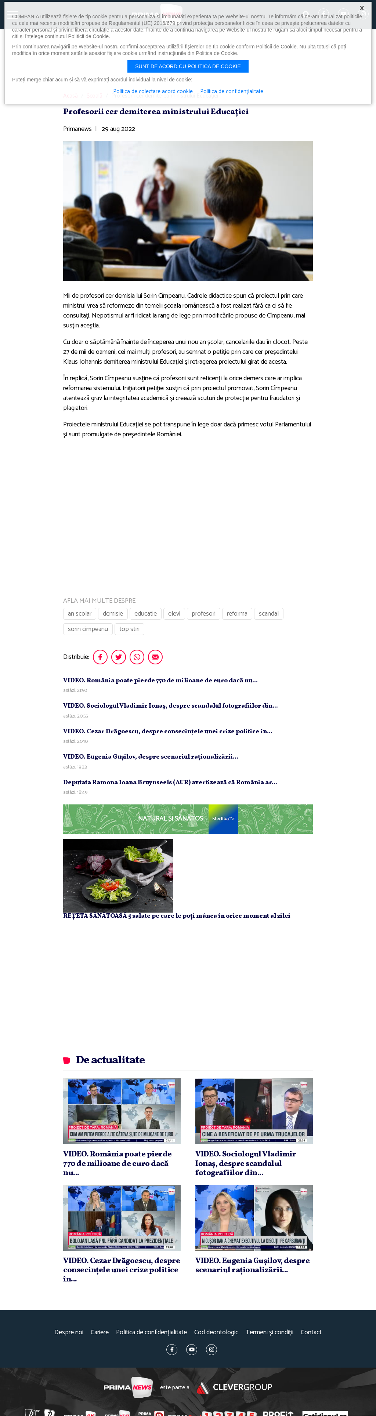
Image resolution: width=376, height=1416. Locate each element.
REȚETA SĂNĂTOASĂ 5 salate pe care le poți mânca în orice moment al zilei (176, 916)
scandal (269, 613)
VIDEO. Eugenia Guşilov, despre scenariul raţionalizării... (150, 757)
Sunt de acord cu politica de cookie (188, 66)
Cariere (100, 1333)
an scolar (79, 613)
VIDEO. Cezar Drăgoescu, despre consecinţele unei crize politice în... (167, 731)
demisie (113, 613)
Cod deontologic (216, 1333)
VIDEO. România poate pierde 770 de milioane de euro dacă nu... (160, 680)
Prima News (128, 1387)
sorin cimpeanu (88, 629)
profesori (204, 613)
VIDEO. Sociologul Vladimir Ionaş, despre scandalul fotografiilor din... (170, 706)
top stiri (129, 629)
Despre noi (68, 1333)
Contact (311, 1333)
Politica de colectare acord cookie (153, 92)
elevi (174, 613)
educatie (145, 613)
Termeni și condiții (269, 1333)
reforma (237, 613)
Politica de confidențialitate (151, 1333)
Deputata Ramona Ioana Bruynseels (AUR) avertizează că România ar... (170, 782)
